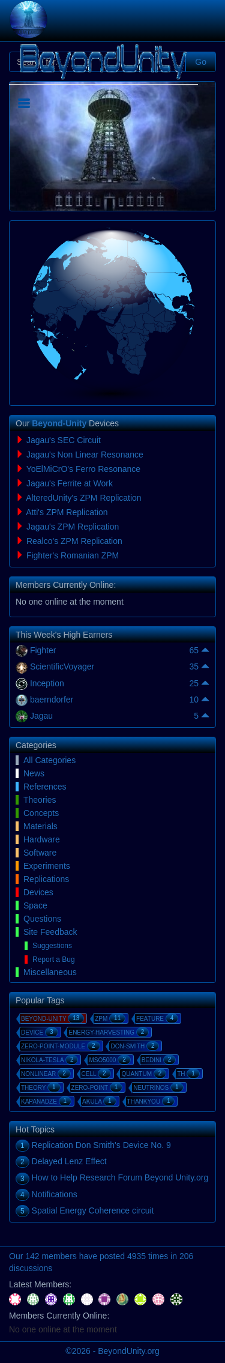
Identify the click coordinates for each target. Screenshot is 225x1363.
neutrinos (158, 1087)
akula (99, 1101)
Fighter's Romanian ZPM (72, 555)
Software (39, 852)
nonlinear (46, 1073)
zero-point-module (60, 1046)
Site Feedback (50, 932)
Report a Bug (53, 959)
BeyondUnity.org (128, 1351)
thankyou (151, 1101)
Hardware (41, 839)
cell (96, 1073)
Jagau (41, 716)
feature (157, 1018)
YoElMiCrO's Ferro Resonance (83, 469)
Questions (42, 918)
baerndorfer (51, 699)
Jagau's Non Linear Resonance (84, 454)
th (188, 1073)
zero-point (97, 1087)
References (45, 786)
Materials (40, 826)
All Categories (49, 760)
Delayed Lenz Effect (69, 1161)
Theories (39, 800)
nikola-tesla (49, 1060)
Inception (47, 683)
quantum (143, 1073)
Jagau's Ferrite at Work (69, 483)
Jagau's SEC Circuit (63, 440)
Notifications (54, 1194)
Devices (38, 892)
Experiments (46, 866)
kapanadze (46, 1101)
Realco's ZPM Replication (74, 541)
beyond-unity (52, 1018)
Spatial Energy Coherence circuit (93, 1210)
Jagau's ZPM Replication (72, 526)
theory (41, 1087)
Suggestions (52, 945)
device (39, 1032)
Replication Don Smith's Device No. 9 (101, 1145)
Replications (46, 879)
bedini (159, 1060)
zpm (110, 1018)
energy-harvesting (108, 1032)
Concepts (41, 813)
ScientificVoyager (62, 666)
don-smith (134, 1046)
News (33, 773)
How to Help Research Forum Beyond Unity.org (120, 1177)
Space (35, 905)
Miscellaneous (50, 972)
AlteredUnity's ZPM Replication (84, 498)
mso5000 (109, 1060)
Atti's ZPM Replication (67, 512)
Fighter (43, 650)
